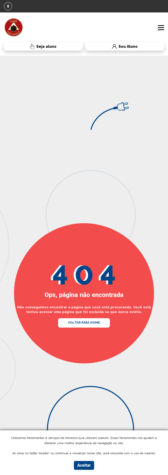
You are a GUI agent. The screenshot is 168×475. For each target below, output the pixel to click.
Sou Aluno (111, 46)
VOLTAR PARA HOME (84, 322)
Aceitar (84, 465)
